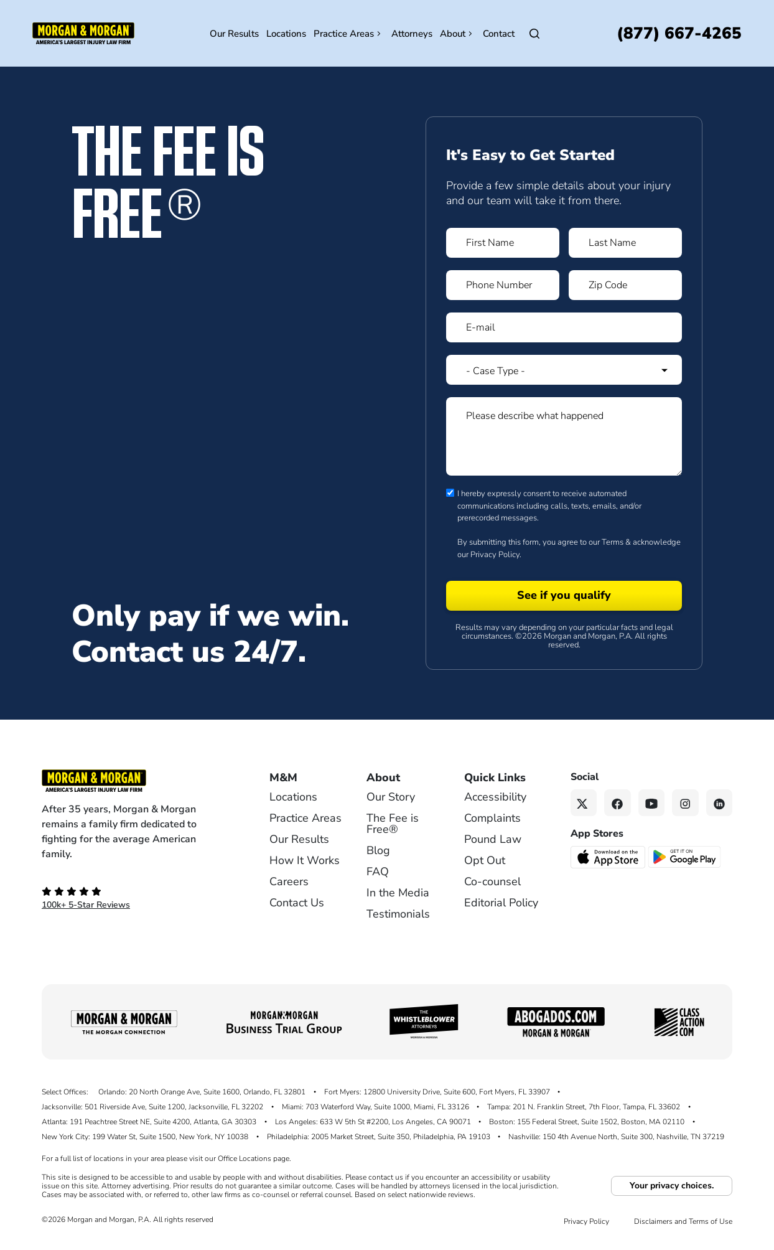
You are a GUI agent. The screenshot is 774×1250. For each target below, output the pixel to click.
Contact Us (296, 902)
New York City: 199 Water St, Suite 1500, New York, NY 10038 (145, 1137)
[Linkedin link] (719, 803)
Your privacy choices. (672, 1185)
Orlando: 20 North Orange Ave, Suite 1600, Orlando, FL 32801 (201, 1092)
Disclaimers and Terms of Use (683, 1221)
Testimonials (398, 913)
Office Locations (244, 1158)
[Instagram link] (685, 803)
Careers (289, 881)
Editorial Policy (501, 902)
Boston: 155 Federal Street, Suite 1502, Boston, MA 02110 (586, 1122)
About (457, 33)
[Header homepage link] (83, 32)
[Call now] (679, 33)
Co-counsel (492, 881)
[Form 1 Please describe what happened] (564, 436)
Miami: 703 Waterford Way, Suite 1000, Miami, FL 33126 (375, 1107)
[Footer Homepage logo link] (135, 780)
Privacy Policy (495, 554)
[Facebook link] (617, 803)
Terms (612, 542)
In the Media (397, 892)
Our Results (234, 33)
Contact (499, 33)
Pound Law (492, 839)
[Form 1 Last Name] (625, 243)
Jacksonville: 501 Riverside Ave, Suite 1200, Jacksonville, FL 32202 (152, 1107)
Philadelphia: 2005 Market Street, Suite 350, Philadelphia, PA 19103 (378, 1137)
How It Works (304, 860)
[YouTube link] (652, 803)
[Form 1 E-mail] (564, 327)
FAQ (377, 871)
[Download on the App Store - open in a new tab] (609, 856)
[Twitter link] (584, 803)
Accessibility (495, 796)
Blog (378, 850)
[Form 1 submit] (564, 596)
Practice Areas (349, 33)
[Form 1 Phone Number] (502, 285)
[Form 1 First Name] (502, 243)
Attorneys (411, 33)
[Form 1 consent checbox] (450, 492)
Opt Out (484, 860)
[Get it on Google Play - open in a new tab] (685, 856)
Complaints (492, 818)
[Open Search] (534, 33)
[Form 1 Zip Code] (625, 285)
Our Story (390, 796)
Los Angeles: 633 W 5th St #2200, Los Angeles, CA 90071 (373, 1122)
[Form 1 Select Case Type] (564, 370)
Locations (286, 33)
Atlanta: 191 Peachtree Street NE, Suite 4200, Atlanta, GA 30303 (149, 1122)
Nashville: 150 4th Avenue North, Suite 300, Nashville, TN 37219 (616, 1137)
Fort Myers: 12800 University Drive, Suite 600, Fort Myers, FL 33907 (437, 1092)
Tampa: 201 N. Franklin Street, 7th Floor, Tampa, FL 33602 (583, 1107)
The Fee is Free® (392, 823)
